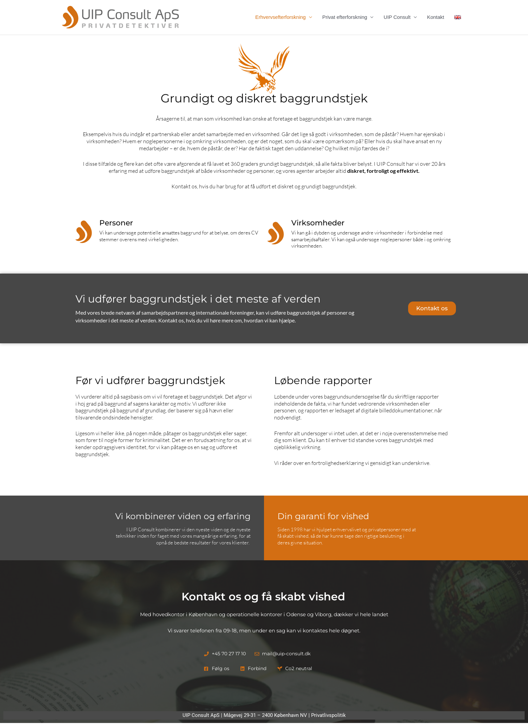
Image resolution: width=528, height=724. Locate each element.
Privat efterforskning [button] (344, 17)
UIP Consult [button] (397, 17)
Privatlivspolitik (328, 716)
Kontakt (435, 17)
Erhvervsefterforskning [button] (280, 17)
